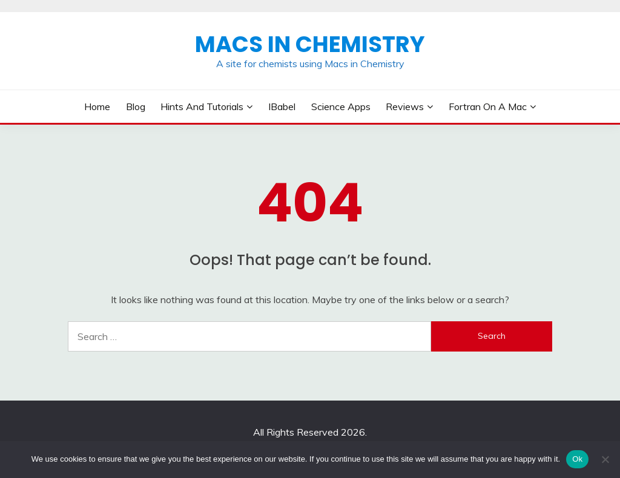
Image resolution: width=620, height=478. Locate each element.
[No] (605, 459)
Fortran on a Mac (488, 106)
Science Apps (341, 106)
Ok (577, 458)
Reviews (405, 106)
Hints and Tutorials (201, 106)
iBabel (281, 106)
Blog (135, 106)
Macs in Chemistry (310, 44)
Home (97, 106)
